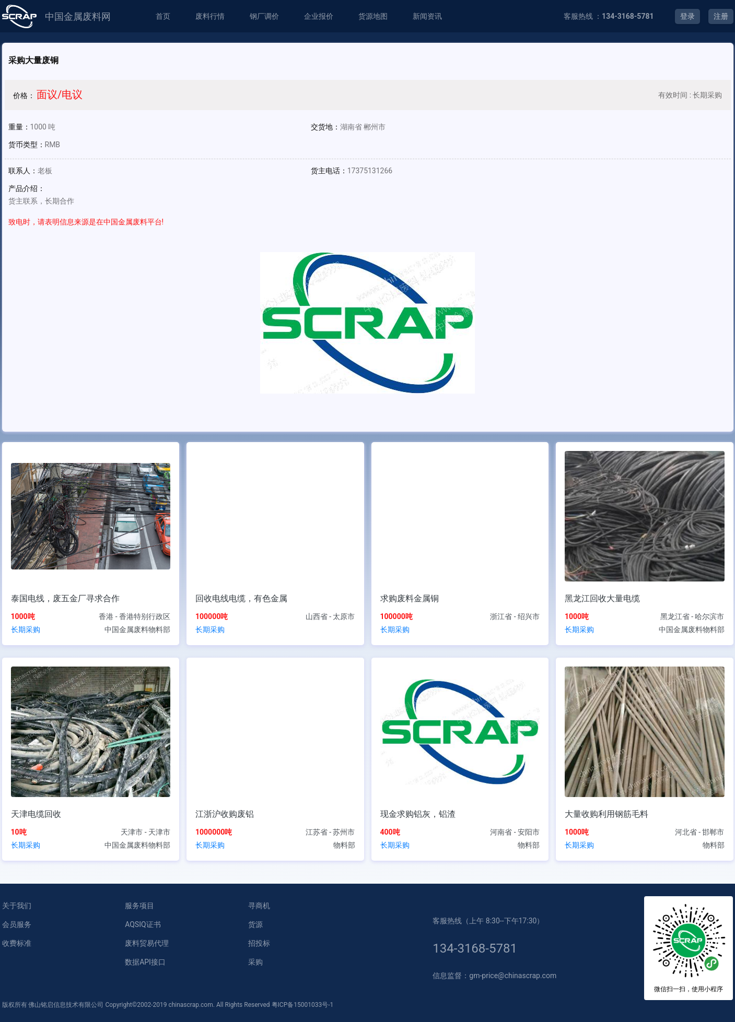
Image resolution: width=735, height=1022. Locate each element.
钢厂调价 (264, 16)
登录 (687, 16)
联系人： (23, 171)
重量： (19, 127)
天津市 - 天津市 (145, 832)
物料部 (344, 845)
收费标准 (16, 943)
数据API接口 (145, 962)
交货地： (325, 127)
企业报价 (318, 16)
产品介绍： (26, 188)
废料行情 (210, 16)
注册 (721, 16)
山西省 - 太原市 (330, 616)
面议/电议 (60, 94)
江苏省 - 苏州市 (330, 832)
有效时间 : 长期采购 (690, 95)
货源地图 (373, 16)
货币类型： (26, 144)
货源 (255, 924)
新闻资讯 (427, 16)
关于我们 (16, 905)
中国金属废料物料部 (137, 629)
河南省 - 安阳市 (515, 832)
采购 (255, 962)
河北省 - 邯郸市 (700, 832)
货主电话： (329, 171)
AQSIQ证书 (142, 924)
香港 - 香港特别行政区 (134, 616)
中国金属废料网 (78, 16)
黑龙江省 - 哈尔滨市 (692, 616)
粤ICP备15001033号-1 (303, 1004)
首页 (163, 16)
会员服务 (16, 924)
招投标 (259, 943)
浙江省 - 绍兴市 (515, 616)
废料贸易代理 (147, 943)
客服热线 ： (609, 16)
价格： (24, 95)
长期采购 (25, 629)
